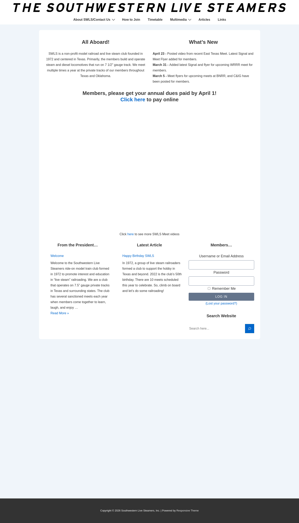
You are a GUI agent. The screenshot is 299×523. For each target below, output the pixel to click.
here (130, 234)
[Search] (249, 328)
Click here (133, 99)
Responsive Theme (187, 510)
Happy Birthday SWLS (138, 256)
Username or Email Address (221, 256)
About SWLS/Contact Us (94, 19)
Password (221, 272)
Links (222, 19)
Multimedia (181, 19)
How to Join (131, 19)
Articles (204, 19)
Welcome (57, 256)
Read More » (60, 313)
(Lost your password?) (221, 303)
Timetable (155, 19)
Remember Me (222, 289)
